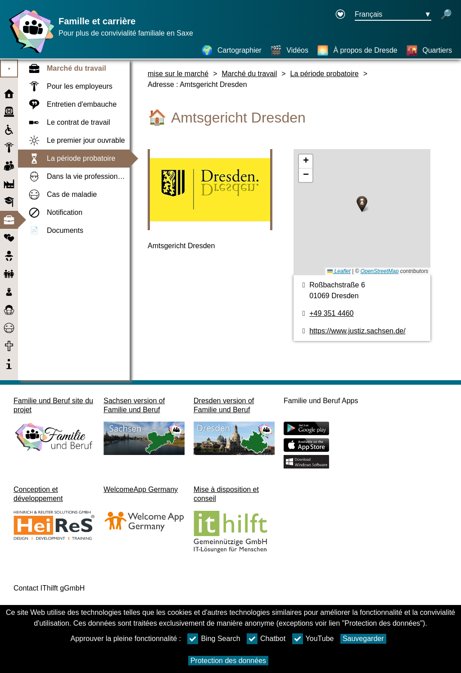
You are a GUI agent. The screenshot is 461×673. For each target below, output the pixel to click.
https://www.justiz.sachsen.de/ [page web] (357, 331)
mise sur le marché (178, 73)
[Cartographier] (231, 50)
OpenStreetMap (380, 271)
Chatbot (266, 638)
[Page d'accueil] (29, 53)
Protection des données (228, 660)
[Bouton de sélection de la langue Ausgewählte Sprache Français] (393, 15)
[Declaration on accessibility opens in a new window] (340, 15)
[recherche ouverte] (446, 15)
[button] (362, 204)
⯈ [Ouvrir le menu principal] (9, 69)
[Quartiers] (429, 50)
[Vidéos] (289, 50)
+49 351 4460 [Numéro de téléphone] (331, 313)
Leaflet (338, 271)
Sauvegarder (363, 638)
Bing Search (213, 638)
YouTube (313, 638)
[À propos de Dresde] (357, 50)
